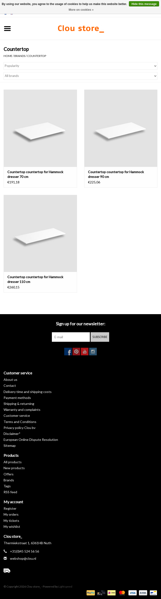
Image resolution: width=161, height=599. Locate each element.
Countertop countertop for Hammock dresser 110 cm (35, 279)
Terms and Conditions (20, 422)
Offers (9, 474)
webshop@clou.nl (23, 558)
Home (8, 56)
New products (14, 468)
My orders (11, 514)
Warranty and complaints (22, 410)
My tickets (11, 520)
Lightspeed (65, 586)
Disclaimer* (12, 434)
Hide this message (144, 4)
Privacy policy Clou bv (19, 428)
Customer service (17, 415)
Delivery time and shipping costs (28, 392)
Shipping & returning (19, 404)
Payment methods (17, 398)
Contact (10, 385)
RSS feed (10, 492)
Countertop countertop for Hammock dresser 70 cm (35, 174)
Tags (7, 486)
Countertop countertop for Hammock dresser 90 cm (116, 174)
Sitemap (10, 445)
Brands (19, 56)
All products (13, 462)
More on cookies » (81, 9)
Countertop (36, 56)
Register (10, 508)
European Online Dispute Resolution (31, 440)
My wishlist (12, 526)
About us (10, 380)
